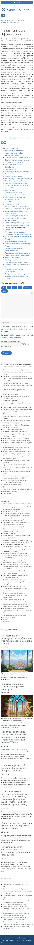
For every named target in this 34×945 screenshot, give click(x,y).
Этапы (5, 619)
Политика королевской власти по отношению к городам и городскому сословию (15, 588)
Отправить (6, 353)
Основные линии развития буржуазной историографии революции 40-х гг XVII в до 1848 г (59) (17, 891)
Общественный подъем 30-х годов (17, 195)
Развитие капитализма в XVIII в (13, 527)
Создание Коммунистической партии (18, 234)
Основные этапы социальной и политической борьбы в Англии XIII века (16, 825)
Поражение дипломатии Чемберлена (18, 209)
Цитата (27, 288)
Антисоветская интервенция (15, 232)
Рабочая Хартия (10, 169)
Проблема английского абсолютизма (15, 432)
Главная (3, 20)
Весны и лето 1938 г (12, 204)
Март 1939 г (9, 202)
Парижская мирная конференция (17, 223)
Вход (2, 942)
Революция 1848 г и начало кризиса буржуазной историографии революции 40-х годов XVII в (17, 378)
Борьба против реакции (13, 176)
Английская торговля (10, 401)
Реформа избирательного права (16, 216)
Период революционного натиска (21, 138)
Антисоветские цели (12, 174)
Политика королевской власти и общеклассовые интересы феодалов (14, 768)
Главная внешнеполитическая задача (18, 158)
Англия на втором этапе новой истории (16, 513)
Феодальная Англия (10, 533)
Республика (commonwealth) (12, 484)
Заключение (7, 493)
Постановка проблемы (10, 394)
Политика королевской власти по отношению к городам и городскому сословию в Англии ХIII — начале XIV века (14, 737)
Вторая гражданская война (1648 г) (14, 478)
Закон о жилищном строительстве (17, 255)
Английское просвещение (12, 509)
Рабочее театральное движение (16, 183)
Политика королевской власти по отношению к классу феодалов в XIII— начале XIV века (15, 595)
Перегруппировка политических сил (18, 253)
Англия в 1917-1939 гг (15, 20)
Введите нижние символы (10, 341)
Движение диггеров (9, 487)
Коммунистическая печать (14, 151)
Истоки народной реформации (13, 429)
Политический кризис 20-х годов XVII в (16, 438)
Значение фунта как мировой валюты (18, 179)
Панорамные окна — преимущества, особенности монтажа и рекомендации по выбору (16, 639)
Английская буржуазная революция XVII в (17, 507)
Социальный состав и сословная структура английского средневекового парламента (16, 850)
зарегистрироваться (8, 337)
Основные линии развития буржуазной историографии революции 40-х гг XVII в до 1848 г (17, 372)
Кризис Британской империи (15, 241)
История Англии (17, 9)
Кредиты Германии (12, 258)
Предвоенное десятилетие (14, 162)
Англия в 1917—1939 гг (11, 148)
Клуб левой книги (11, 190)
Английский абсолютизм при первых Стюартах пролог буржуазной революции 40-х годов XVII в (16, 555)
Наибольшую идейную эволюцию (17, 172)
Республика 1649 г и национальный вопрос (17, 489)
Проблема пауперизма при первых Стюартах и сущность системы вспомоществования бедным (17, 416)
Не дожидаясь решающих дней (16, 262)
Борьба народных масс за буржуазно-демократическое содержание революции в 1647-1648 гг (17, 467)
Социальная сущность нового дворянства (17, 407)
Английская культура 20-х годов (16, 181)
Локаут (4, 138)
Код (4, 291)
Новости (6, 622)
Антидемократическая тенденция (17, 274)
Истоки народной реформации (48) (14, 904)
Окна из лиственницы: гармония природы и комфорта (13, 686)
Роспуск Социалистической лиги (16, 206)
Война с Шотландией (10, 491)
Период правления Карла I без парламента (17, 440)
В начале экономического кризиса (17, 160)
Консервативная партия (13, 193)
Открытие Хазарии (9, 617)
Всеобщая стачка (11, 260)
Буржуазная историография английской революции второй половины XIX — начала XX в (17, 385)
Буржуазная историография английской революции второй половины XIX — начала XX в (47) (17, 908)
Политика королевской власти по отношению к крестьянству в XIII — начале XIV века (17, 582)
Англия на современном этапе (13, 520)
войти (12, 335)
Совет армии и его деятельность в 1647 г (16, 476)
